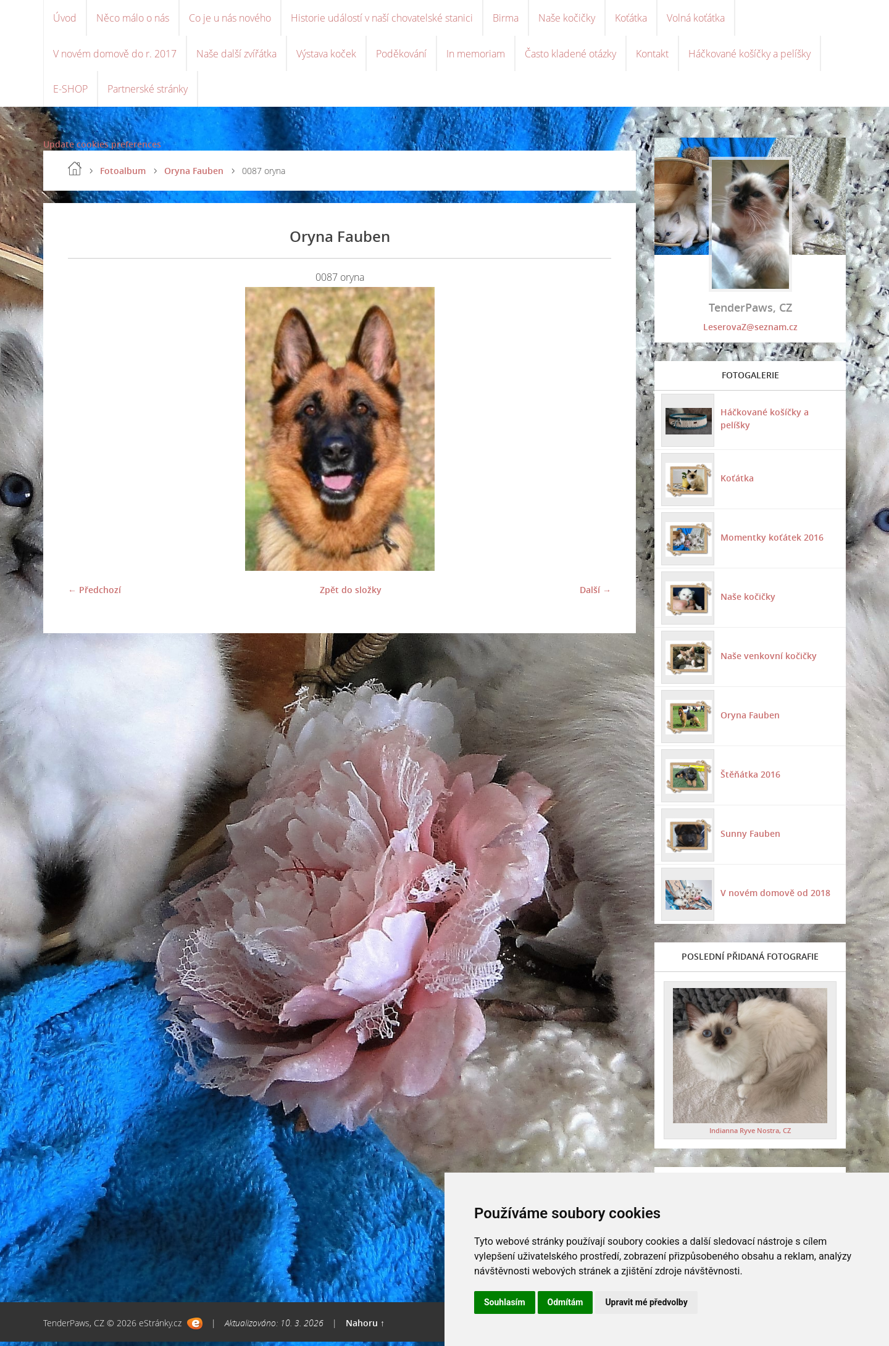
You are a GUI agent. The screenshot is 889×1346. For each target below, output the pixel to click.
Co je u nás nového (230, 18)
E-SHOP (70, 92)
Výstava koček (326, 55)
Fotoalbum (123, 175)
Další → (595, 594)
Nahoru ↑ (365, 1327)
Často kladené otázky (570, 55)
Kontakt (652, 55)
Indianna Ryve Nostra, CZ (750, 1134)
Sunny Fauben (750, 837)
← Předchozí (94, 594)
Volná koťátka (696, 18)
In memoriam (475, 55)
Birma (506, 18)
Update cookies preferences (102, 148)
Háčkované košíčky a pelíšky (749, 55)
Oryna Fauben (193, 175)
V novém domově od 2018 (775, 896)
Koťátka (631, 18)
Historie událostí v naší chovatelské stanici (382, 18)
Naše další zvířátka (236, 55)
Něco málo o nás (132, 18)
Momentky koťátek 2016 (771, 541)
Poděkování (401, 55)
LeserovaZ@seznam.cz (750, 331)
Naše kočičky (566, 18)
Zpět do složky (351, 594)
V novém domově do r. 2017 (115, 55)
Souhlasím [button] (504, 1302)
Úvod (65, 18)
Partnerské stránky (147, 92)
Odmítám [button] (565, 1302)
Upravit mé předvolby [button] (646, 1302)
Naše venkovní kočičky (768, 659)
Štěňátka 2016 (750, 778)
